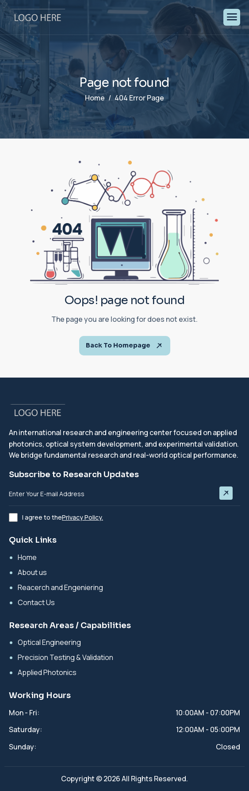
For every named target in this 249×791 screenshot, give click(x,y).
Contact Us (36, 602)
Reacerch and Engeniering (60, 587)
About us (32, 572)
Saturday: (25, 729)
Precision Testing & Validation (65, 657)
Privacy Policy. (82, 517)
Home (27, 557)
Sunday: (22, 747)
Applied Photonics (47, 672)
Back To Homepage (125, 345)
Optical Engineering (49, 642)
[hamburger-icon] (231, 17)
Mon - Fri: (24, 713)
